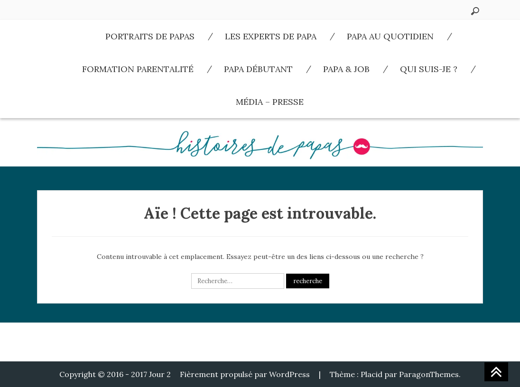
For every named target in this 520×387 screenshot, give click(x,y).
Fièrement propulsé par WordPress (245, 374)
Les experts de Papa (270, 36)
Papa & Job (346, 69)
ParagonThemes (429, 374)
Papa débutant (258, 69)
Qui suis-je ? (428, 69)
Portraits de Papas (150, 36)
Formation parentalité (138, 69)
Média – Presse (270, 101)
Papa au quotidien (390, 36)
